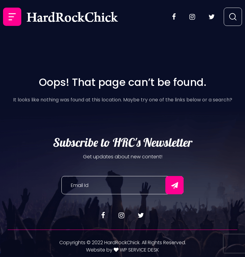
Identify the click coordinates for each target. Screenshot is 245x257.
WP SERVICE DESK (139, 249)
